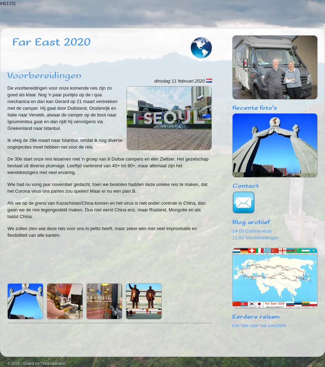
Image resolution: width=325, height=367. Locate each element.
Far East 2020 (51, 42)
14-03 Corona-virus (251, 231)
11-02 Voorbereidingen (255, 237)
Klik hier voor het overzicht (259, 325)
